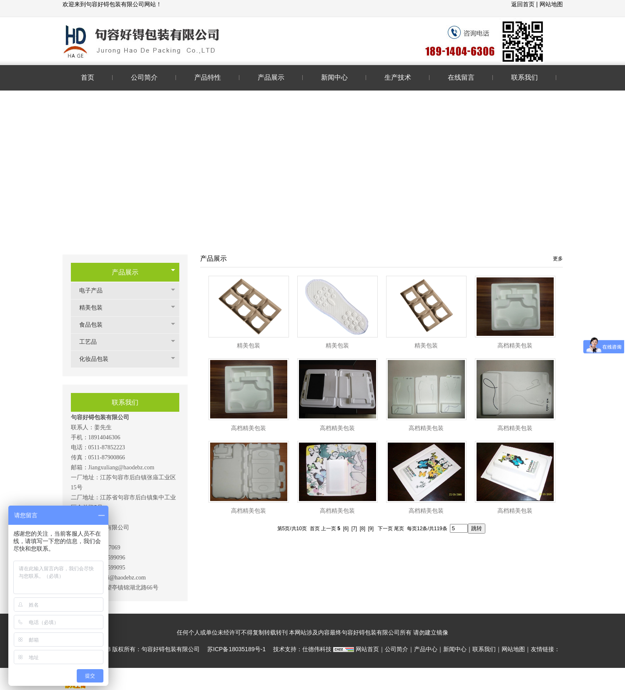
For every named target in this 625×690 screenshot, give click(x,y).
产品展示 (125, 272)
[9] (371, 528)
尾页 (399, 528)
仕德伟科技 (316, 649)
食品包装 (95, 325)
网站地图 (551, 4)
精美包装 (95, 308)
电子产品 (95, 290)
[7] (354, 528)
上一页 (328, 528)
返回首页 (523, 4)
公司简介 (396, 649)
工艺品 (92, 342)
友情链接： (545, 649)
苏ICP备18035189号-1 (236, 649)
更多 (558, 259)
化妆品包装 (98, 359)
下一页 (385, 528)
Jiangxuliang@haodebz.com (121, 467)
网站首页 (367, 649)
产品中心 (425, 649)
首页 (315, 528)
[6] (346, 528)
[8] (362, 528)
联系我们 (484, 649)
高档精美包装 (514, 345)
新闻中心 (455, 649)
